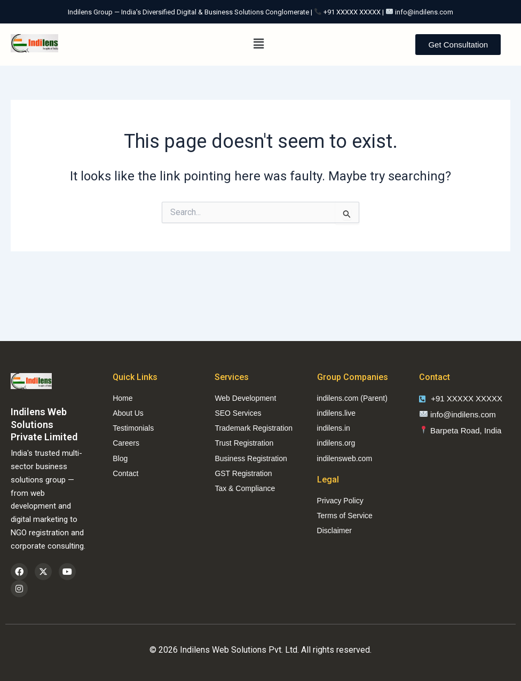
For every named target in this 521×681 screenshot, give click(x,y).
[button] (259, 44)
